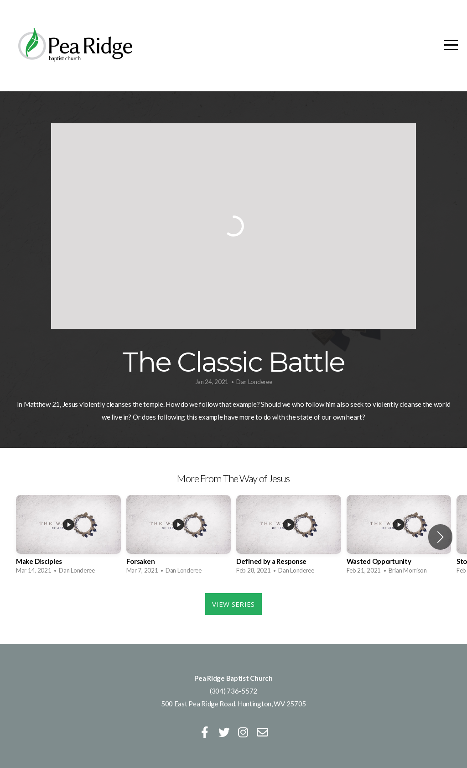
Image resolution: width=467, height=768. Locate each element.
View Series (233, 604)
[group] (68, 537)
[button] (440, 537)
